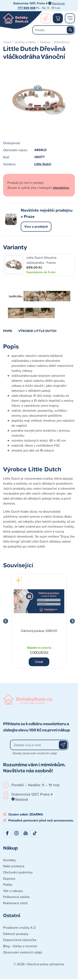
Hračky (45, 42)
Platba (7, 884)
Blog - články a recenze (20, 946)
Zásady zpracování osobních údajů (34, 753)
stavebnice (62, 42)
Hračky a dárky (25, 42)
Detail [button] (39, 661)
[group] (39, 621)
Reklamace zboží (15, 903)
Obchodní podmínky (18, 872)
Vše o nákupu (13, 890)
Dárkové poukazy (15, 933)
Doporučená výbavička (19, 939)
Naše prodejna (13, 866)
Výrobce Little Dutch (37, 331)
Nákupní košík (58, 18)
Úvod (7, 42)
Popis (7, 331)
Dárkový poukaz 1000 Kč (39, 631)
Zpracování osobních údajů (22, 952)
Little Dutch (42, 164)
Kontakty (9, 860)
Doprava (9, 878)
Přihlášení (46, 18)
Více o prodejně (36, 226)
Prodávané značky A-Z (19, 927)
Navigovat (58, 3)
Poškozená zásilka (16, 896)
